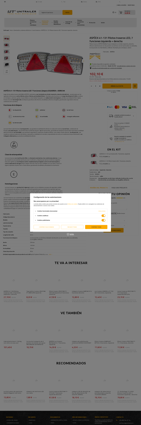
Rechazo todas (72, 227)
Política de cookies (72, 204)
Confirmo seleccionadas (46, 227)
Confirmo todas (96, 227)
